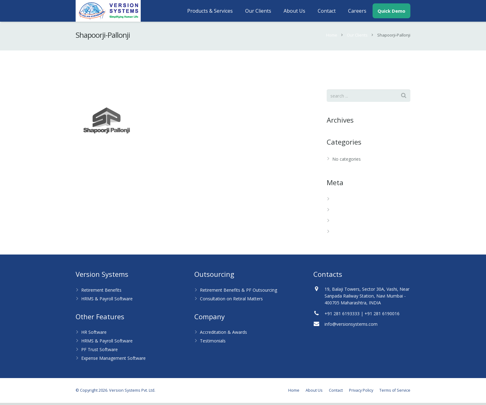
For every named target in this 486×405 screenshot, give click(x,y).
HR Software (94, 334)
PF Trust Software (99, 352)
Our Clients (357, 37)
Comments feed (348, 223)
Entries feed (344, 212)
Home (331, 37)
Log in (338, 201)
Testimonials (213, 343)
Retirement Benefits (101, 292)
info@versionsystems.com (351, 326)
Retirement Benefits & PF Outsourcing (238, 292)
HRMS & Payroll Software (107, 301)
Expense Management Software (113, 360)
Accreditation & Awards (223, 334)
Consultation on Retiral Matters (231, 301)
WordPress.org (347, 234)
